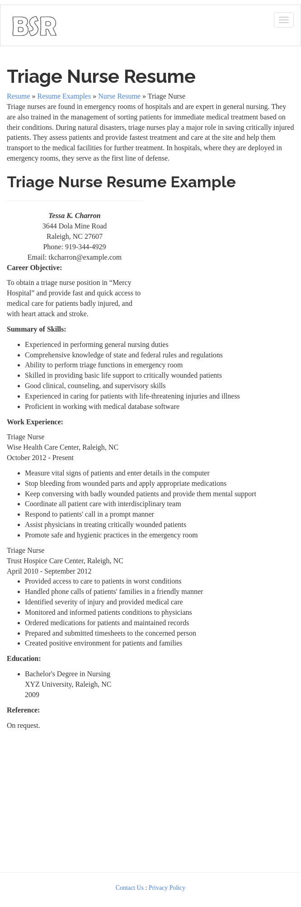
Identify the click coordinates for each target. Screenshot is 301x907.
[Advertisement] (220, 252)
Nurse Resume (119, 96)
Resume (18, 96)
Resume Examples (64, 96)
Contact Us (130, 887)
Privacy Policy (167, 887)
